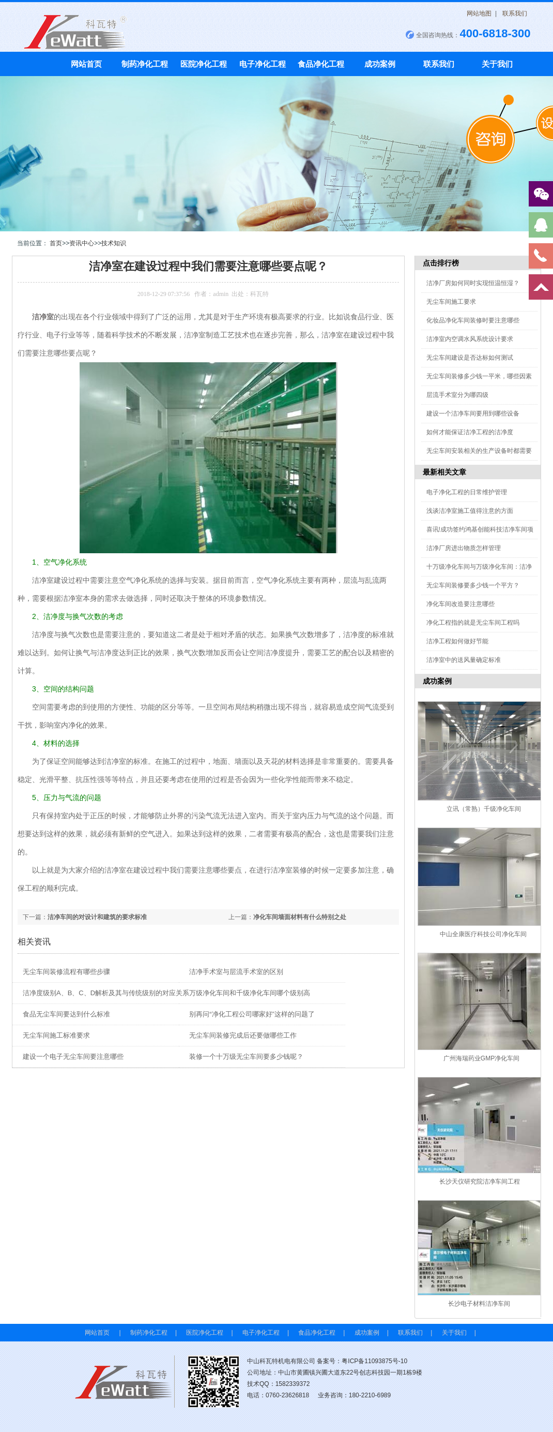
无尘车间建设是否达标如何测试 (469, 357)
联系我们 (514, 13)
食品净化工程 (321, 64)
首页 (56, 243)
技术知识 (113, 243)
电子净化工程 (262, 64)
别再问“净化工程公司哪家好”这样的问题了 (252, 1014)
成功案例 (379, 64)
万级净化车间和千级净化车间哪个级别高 (249, 993)
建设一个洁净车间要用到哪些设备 (472, 413)
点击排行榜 (441, 263)
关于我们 (497, 64)
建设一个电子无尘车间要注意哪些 (73, 1056)
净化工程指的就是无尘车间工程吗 (472, 622)
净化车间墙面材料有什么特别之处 (299, 917)
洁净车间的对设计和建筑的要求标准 (97, 917)
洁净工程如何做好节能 (457, 641)
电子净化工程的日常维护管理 (466, 492)
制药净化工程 (144, 64)
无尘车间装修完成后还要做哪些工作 (243, 1035)
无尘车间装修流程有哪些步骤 (66, 972)
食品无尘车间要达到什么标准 (66, 1014)
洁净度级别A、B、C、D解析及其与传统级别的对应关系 (106, 993)
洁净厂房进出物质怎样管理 (463, 548)
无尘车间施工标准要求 (56, 1035)
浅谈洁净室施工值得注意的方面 (469, 510)
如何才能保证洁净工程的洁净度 (469, 432)
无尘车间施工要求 (451, 301)
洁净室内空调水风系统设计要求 (469, 339)
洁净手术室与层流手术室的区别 (236, 972)
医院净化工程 (203, 64)
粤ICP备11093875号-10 (374, 1361)
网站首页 (86, 64)
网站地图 (479, 13)
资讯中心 (81, 243)
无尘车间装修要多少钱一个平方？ (472, 585)
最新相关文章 (444, 472)
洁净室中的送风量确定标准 (463, 659)
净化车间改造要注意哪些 (460, 604)
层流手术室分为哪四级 (457, 394)
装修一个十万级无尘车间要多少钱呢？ (246, 1056)
